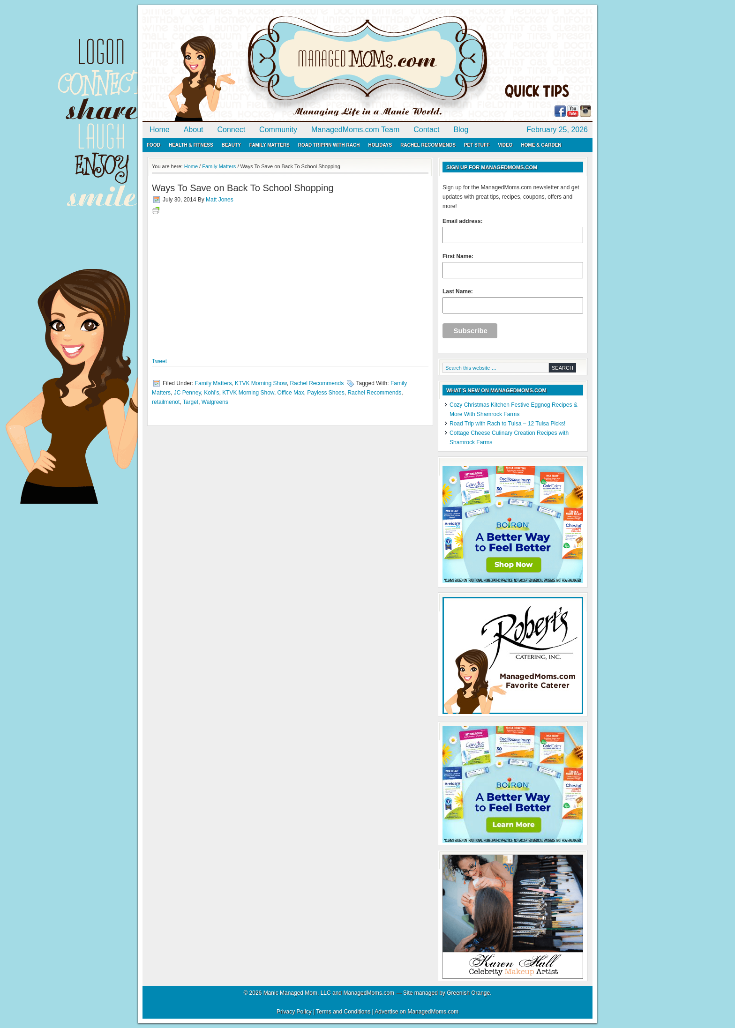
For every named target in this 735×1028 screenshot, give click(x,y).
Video (505, 145)
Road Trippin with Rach (329, 145)
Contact (426, 130)
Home (160, 130)
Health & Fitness (191, 145)
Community (278, 130)
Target (190, 402)
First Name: (512, 265)
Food (153, 145)
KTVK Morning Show (261, 383)
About (193, 130)
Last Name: (512, 300)
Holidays (380, 145)
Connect (232, 130)
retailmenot (166, 402)
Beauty (231, 145)
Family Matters (269, 145)
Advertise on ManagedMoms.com (416, 1011)
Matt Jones (219, 199)
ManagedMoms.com (250, 65)
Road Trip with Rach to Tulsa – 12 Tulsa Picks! (507, 423)
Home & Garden (541, 145)
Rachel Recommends (428, 145)
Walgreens (215, 402)
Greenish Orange (468, 993)
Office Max (291, 392)
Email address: (512, 230)
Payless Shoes (325, 392)
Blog (460, 130)
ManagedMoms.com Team (355, 130)
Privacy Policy (294, 1011)
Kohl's (211, 392)
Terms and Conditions (343, 1011)
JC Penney (187, 392)
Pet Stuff (476, 145)
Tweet (159, 361)
